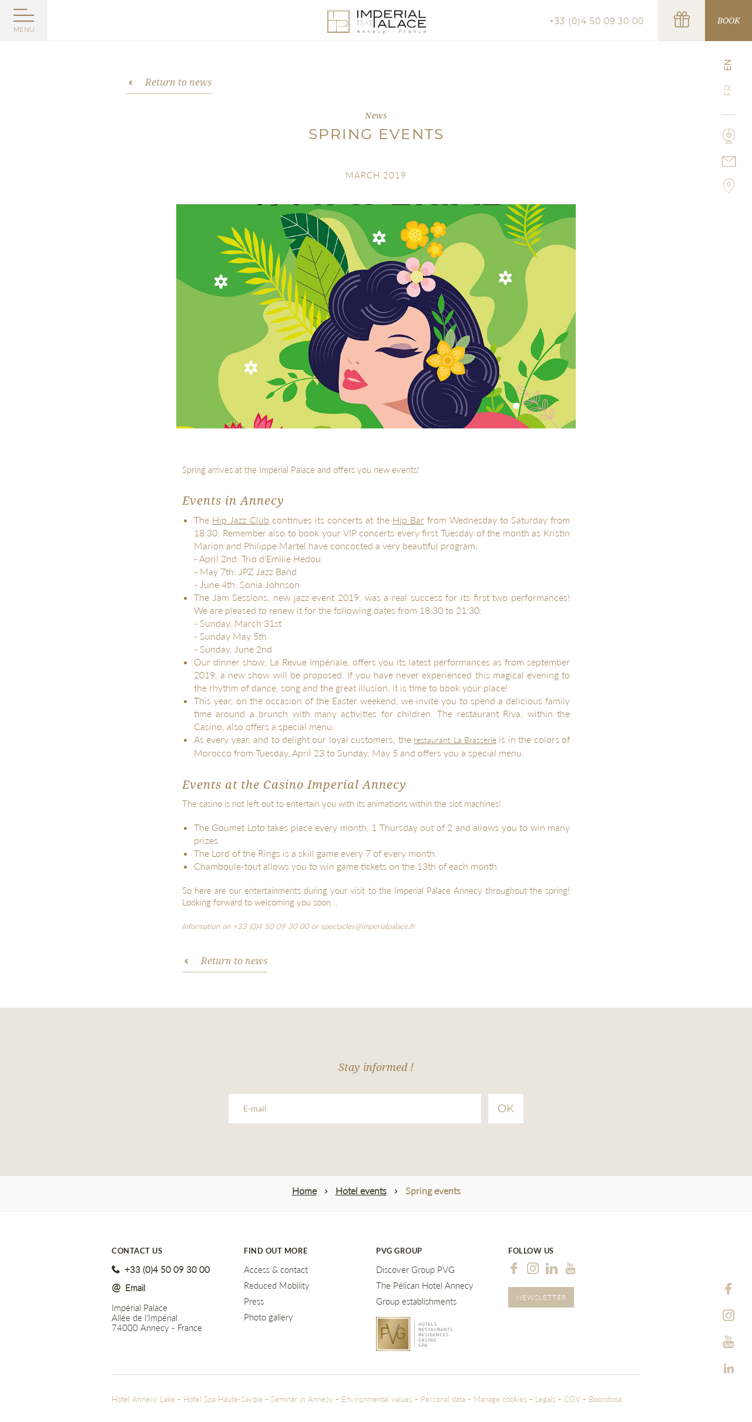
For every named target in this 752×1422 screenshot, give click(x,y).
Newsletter (541, 1297)
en (728, 65)
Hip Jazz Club (240, 519)
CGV (572, 1399)
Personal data (443, 1399)
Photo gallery (268, 1317)
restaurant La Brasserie (455, 740)
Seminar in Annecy (303, 1399)
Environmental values (376, 1399)
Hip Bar (408, 519)
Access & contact (276, 1270)
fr (728, 90)
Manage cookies (500, 1399)
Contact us (137, 1251)
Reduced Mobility (277, 1286)
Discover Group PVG (415, 1270)
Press (254, 1301)
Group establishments (416, 1301)
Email (135, 1287)
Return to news (178, 82)
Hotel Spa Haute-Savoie (223, 1399)
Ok (506, 1108)
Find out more (276, 1251)
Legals (545, 1399)
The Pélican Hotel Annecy (425, 1286)
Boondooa (605, 1399)
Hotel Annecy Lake (143, 1399)
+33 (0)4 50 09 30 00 (596, 21)
